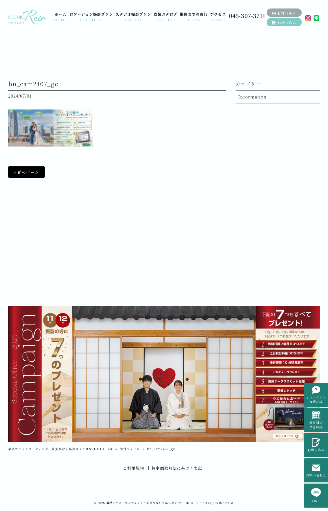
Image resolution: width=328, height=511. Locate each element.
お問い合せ (284, 12)
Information (252, 97)
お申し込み (284, 22)
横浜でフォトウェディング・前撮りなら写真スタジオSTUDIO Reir (60, 448)
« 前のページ (26, 172)
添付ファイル (130, 448)
